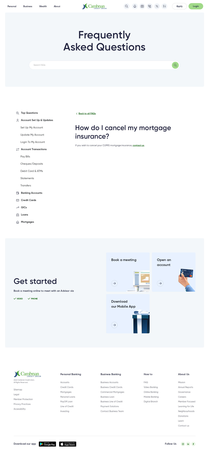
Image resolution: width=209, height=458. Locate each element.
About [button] (57, 6)
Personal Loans (67, 397)
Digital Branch (151, 402)
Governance (184, 392)
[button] (179, 6)
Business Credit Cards (111, 387)
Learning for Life (186, 406)
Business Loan (107, 397)
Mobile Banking (151, 397)
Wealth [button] (43, 6)
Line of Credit (67, 406)
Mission (181, 382)
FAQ (146, 382)
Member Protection (23, 399)
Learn (181, 421)
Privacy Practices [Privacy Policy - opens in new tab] (22, 404)
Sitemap (18, 390)
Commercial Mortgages (112, 392)
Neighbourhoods (186, 411)
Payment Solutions (110, 406)
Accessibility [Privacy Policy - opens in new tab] (20, 409)
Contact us (183, 426)
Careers (182, 397)
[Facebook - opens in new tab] (193, 444)
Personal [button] (12, 6)
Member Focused (186, 402)
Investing (64, 411)
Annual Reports (185, 387)
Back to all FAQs (85, 113)
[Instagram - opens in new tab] (183, 444)
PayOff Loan (66, 402)
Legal (16, 394)
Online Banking (151, 392)
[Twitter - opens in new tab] (188, 444)
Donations (183, 416)
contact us (138, 145)
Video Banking (151, 387)
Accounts (64, 382)
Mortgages (65, 392)
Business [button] (27, 6)
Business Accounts (109, 382)
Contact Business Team (112, 411)
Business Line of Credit (112, 402)
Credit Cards (66, 387)
